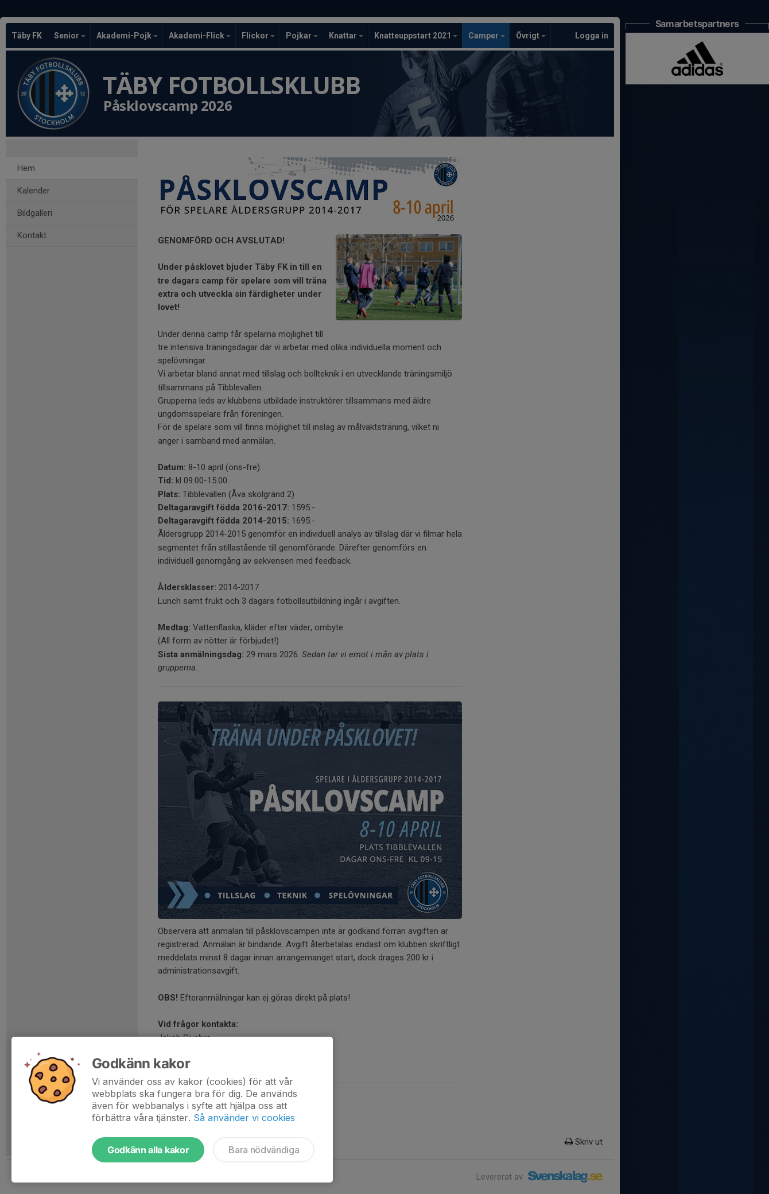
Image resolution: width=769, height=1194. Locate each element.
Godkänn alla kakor (148, 1150)
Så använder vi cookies (244, 1117)
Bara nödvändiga (263, 1150)
